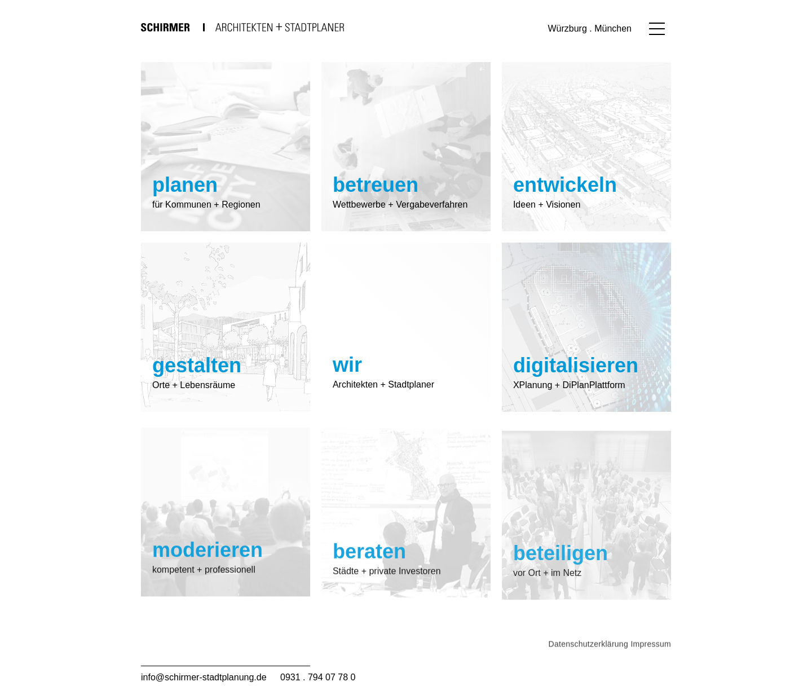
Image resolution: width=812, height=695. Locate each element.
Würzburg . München (590, 28)
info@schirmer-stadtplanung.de (204, 677)
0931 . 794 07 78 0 (317, 677)
